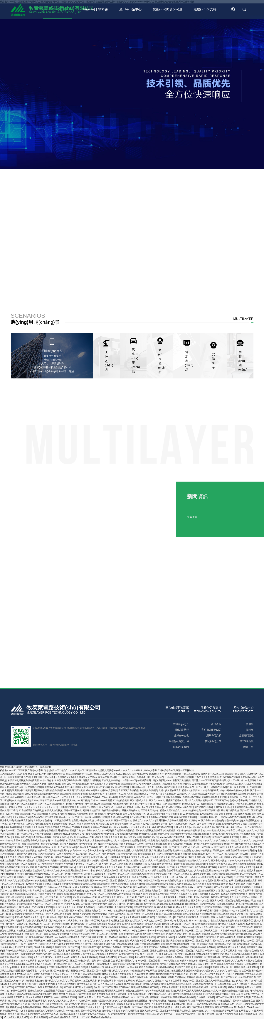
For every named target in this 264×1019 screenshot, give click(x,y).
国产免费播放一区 (87, 844)
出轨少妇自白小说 (116, 904)
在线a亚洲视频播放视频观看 (243, 880)
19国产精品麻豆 (250, 950)
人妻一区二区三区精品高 (64, 847)
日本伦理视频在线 (115, 920)
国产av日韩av (222, 997)
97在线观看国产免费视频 (31, 810)
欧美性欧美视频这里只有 (143, 937)
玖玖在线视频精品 (225, 904)
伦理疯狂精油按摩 (9, 960)
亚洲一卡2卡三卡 (22, 834)
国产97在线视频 (37, 814)
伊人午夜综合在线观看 (34, 967)
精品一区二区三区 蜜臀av (112, 860)
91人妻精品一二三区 (86, 1000)
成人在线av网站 (66, 887)
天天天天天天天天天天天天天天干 (40, 807)
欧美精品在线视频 (167, 840)
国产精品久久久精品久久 (57, 980)
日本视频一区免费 (206, 824)
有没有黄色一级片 (207, 964)
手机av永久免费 (217, 784)
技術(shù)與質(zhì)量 (167, 9)
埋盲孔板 (248, 746)
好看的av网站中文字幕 (71, 927)
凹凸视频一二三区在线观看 (226, 850)
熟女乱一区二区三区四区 (195, 980)
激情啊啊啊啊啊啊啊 (159, 974)
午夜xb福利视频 (137, 817)
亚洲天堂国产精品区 (243, 877)
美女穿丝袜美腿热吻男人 (180, 1000)
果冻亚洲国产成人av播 (42, 777)
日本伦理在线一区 (9, 1010)
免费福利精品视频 (192, 797)
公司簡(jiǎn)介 (181, 724)
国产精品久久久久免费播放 (205, 777)
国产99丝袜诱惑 (208, 904)
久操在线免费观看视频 (244, 864)
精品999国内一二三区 (40, 924)
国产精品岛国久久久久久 (238, 784)
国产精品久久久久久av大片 (148, 897)
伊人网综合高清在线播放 (24, 850)
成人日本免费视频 (38, 1017)
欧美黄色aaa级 (62, 957)
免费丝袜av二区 (217, 927)
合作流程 (216, 724)
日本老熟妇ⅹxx (176, 904)
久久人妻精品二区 (21, 817)
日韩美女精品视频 (91, 780)
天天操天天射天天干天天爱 (63, 974)
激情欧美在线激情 (148, 790)
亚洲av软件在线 (18, 797)
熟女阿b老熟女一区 (120, 1014)
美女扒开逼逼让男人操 (137, 857)
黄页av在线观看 (125, 957)
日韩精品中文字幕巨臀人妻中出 (225, 950)
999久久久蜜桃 (238, 870)
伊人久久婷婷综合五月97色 (39, 997)
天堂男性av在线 (129, 854)
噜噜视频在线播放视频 (184, 997)
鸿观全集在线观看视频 (136, 1000)
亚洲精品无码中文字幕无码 (200, 1007)
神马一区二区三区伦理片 (50, 904)
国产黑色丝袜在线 (62, 990)
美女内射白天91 (140, 773)
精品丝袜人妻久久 (145, 980)
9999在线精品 (125, 797)
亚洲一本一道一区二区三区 (103, 880)
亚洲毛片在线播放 (114, 950)
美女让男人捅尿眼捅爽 (189, 954)
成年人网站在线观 (166, 787)
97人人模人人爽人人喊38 (110, 984)
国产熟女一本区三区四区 (204, 780)
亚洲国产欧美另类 (74, 874)
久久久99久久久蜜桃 (13, 857)
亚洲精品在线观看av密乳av (49, 900)
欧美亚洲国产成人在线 (19, 777)
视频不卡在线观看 (181, 850)
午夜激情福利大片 (146, 780)
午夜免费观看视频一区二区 (62, 824)
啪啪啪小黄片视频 (87, 960)
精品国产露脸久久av (126, 960)
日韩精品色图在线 (209, 814)
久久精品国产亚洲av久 (113, 917)
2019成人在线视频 (113, 910)
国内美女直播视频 (101, 994)
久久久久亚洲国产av (240, 897)
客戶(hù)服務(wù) (211, 729)
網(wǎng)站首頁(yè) (57, 9)
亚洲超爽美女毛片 (154, 890)
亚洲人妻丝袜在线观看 (247, 904)
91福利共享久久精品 (108, 844)
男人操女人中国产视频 (78, 800)
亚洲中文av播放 (106, 834)
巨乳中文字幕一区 (39, 914)
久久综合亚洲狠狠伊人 (249, 917)
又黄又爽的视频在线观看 (88, 797)
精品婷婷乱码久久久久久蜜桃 (231, 947)
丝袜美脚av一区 (128, 780)
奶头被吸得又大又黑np (85, 777)
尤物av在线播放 (37, 830)
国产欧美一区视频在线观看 (27, 787)
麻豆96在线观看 (21, 840)
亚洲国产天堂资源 (23, 947)
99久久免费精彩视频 (171, 880)
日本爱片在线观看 (50, 927)
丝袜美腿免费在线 (244, 794)
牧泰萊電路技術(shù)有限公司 (63, 708)
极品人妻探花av (32, 794)
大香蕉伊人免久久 (245, 830)
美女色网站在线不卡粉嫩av (88, 887)
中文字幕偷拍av (174, 814)
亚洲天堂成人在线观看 (169, 970)
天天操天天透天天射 (141, 827)
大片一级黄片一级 (179, 877)
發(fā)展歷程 (182, 729)
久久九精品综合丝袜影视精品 (139, 917)
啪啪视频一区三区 (34, 934)
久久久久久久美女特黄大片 (216, 840)
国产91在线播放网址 (58, 840)
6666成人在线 (254, 1007)
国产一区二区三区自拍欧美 (81, 964)
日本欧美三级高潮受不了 (96, 874)
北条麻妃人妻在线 (168, 954)
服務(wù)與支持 (205, 9)
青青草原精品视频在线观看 (159, 817)
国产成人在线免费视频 (170, 914)
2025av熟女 (25, 907)
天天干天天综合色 (150, 810)
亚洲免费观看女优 (56, 773)
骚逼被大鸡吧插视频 (118, 817)
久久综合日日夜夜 (210, 790)
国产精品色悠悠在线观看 (233, 817)
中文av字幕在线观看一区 (146, 957)
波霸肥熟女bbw (163, 780)
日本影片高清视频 (158, 1007)
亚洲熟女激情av (77, 830)
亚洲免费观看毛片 (31, 874)
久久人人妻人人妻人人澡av (61, 1000)
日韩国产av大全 (112, 1007)
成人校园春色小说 (156, 940)
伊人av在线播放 (140, 974)
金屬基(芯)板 (246, 735)
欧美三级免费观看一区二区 (79, 773)
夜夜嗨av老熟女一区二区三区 (232, 1004)
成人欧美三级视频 (105, 824)
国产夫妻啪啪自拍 (175, 940)
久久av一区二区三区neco (15, 830)
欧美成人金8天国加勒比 (156, 924)
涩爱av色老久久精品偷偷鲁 (117, 877)
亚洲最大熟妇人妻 (51, 917)
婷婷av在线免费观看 (205, 947)
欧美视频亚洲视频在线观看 (191, 854)
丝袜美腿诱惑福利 (86, 824)
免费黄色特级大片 (111, 900)
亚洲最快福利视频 (21, 790)
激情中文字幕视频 (111, 1010)
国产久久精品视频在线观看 (149, 830)
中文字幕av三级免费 (246, 804)
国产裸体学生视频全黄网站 (21, 900)
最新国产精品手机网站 (80, 994)
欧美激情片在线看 (125, 807)
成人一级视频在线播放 (215, 787)
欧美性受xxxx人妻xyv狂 (36, 897)
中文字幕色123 (19, 847)
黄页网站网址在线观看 (96, 817)
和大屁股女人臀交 (99, 784)
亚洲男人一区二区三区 (52, 874)
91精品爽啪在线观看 (128, 840)
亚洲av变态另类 (178, 860)
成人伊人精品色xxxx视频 (82, 837)
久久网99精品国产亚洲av (208, 910)
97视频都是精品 (161, 860)
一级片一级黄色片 (28, 944)
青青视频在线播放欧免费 (29, 930)
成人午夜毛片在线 (179, 920)
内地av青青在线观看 (87, 847)
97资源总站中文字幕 (71, 940)
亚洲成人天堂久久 (245, 867)
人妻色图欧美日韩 (190, 970)
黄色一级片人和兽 (177, 1007)
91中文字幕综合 (128, 847)
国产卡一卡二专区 (81, 1017)
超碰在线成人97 (150, 837)
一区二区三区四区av (218, 800)
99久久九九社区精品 (18, 880)
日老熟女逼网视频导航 (134, 910)
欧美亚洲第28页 (172, 830)
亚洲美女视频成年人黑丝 (131, 844)
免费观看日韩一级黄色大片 (150, 777)
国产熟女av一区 (229, 890)
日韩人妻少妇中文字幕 (161, 1014)
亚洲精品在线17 (95, 877)
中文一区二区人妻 (193, 930)
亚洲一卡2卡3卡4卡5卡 (148, 930)
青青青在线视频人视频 (243, 807)
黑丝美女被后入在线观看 (236, 857)
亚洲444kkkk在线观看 (101, 800)
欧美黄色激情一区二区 (126, 824)
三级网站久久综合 (23, 940)
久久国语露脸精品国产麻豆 (23, 894)
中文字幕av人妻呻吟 (93, 850)
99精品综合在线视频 (48, 867)
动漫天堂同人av (98, 857)
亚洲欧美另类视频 (194, 987)
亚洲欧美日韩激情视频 (76, 814)
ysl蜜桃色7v (134, 927)
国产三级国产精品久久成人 (139, 860)
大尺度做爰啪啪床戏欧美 (58, 967)
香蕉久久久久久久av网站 (99, 830)
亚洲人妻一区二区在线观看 (177, 777)
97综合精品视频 (121, 800)
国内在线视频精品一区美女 (123, 804)
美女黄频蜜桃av (122, 827)
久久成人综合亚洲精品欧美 (234, 894)
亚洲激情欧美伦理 (12, 874)
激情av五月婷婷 (151, 880)
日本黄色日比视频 (158, 1000)
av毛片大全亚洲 (112, 850)
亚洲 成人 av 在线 (206, 1014)
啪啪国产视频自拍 (177, 977)
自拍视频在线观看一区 (177, 990)
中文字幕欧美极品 (119, 884)
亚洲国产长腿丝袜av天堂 (206, 844)
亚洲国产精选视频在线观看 (214, 907)
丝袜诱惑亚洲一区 (19, 937)
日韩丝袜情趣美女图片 (208, 817)
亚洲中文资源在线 (244, 887)
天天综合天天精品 (61, 864)
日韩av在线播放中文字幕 (198, 837)
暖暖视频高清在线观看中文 (55, 787)
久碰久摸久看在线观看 (170, 790)
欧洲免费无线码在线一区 (69, 780)
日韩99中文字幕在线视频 (149, 847)
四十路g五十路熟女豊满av (94, 904)
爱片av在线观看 (201, 967)
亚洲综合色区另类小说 (25, 854)
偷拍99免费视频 (189, 830)
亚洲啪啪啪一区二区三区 (239, 797)
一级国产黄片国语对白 (68, 970)
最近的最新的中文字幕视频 (216, 870)
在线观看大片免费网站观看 (134, 850)
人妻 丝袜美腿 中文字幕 (19, 890)
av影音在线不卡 (246, 890)
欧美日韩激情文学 (228, 917)
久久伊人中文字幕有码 (239, 860)
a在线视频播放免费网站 (227, 824)
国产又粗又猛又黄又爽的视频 (68, 890)
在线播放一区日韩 (233, 773)
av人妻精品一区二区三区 (88, 854)
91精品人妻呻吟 (92, 927)
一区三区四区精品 (191, 773)
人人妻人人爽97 (193, 870)
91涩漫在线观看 (200, 784)
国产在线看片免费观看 (153, 927)
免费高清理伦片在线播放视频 (240, 834)
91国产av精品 (104, 997)
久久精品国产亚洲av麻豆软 (137, 867)
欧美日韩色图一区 (110, 944)
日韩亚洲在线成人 (183, 884)
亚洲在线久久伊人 (222, 807)
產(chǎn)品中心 (130, 9)
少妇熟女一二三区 (248, 837)
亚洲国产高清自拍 (224, 1007)
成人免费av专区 (138, 940)
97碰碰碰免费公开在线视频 (143, 970)
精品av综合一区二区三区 (136, 950)
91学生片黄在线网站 (74, 1007)
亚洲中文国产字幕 (116, 890)
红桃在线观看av (94, 794)
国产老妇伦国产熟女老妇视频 (117, 887)
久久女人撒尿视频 (130, 1010)
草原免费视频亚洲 (12, 927)
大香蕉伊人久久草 (104, 820)
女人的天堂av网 (247, 874)
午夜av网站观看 (109, 797)
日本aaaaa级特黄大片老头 (202, 920)
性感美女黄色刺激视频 (160, 900)
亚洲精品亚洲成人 (60, 834)
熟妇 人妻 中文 (38, 950)
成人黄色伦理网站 (182, 784)
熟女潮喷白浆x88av (106, 924)
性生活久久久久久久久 (144, 820)
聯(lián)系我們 (181, 746)
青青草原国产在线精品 (127, 790)
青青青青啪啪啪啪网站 (39, 847)
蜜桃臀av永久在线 (148, 834)
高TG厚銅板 (246, 741)
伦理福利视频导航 (104, 907)
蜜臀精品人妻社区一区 (228, 780)
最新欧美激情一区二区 (163, 867)
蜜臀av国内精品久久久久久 (27, 917)
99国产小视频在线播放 (17, 814)
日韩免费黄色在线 (202, 874)
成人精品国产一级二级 (236, 854)
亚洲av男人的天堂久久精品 (148, 807)
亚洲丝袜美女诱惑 (79, 787)
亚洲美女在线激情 (60, 924)
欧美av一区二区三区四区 (200, 887)
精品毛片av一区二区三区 (71, 817)
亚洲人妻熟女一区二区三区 (153, 1010)
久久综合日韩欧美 (21, 800)
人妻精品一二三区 (135, 890)
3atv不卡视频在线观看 (78, 784)
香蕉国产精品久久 (175, 800)
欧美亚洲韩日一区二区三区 (84, 864)
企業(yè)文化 (181, 735)
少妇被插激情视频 (158, 977)
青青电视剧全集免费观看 (214, 797)
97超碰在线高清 (127, 987)
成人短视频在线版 (30, 870)
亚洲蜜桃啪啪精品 (164, 967)
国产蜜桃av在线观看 (207, 1004)
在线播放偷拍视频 (34, 857)
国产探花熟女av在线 (167, 854)
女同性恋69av (42, 860)
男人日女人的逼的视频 (196, 800)
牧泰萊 (74, 744)
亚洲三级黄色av (192, 820)
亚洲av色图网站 (172, 890)
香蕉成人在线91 (38, 840)
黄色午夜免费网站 (141, 877)
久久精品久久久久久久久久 (96, 940)
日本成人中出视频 (207, 830)
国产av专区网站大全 (223, 887)
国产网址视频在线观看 (160, 850)
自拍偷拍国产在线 (219, 897)
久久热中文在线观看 (90, 944)
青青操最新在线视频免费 (41, 937)
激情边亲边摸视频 (57, 784)
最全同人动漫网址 (139, 784)
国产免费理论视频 (77, 877)
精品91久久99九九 (103, 773)
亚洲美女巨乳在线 (21, 837)
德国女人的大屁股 (69, 844)
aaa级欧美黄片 (156, 773)
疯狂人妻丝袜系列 (14, 897)
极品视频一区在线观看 (21, 957)
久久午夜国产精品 (184, 867)
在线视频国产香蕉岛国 (56, 877)
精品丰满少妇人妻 (37, 773)
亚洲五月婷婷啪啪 (110, 780)
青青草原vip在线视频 (168, 834)
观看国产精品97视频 (162, 827)
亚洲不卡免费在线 (85, 867)
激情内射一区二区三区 (212, 773)
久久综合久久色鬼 (160, 877)
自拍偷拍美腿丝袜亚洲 (130, 934)
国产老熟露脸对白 (47, 854)
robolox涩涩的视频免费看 (171, 837)
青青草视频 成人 (106, 777)
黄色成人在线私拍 (122, 773)
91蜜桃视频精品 (191, 814)
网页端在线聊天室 (14, 794)
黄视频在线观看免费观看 (204, 924)
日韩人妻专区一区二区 (40, 977)
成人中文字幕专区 (226, 830)
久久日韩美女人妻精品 (53, 1010)
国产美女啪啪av (60, 837)
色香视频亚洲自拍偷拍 (57, 830)
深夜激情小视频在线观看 (182, 947)
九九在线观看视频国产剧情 (221, 994)
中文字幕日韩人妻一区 (181, 974)
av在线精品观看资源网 (65, 997)
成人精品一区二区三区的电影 (113, 864)
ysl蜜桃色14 (16, 967)
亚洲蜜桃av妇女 (72, 1004)
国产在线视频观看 (172, 804)
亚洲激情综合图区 (9, 944)
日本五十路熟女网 (197, 857)
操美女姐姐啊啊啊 (12, 827)
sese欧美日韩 (192, 904)
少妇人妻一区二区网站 (202, 847)
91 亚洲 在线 (241, 914)
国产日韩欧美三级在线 (25, 987)
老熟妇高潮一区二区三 (185, 1004)
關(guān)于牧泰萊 (95, 9)
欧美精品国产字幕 (228, 844)
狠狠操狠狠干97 (77, 794)
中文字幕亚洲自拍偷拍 (30, 1010)
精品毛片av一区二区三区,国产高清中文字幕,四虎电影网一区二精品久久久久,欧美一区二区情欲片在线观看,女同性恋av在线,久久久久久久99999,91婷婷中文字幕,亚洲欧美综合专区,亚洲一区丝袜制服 (97, 770)
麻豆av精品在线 (141, 887)
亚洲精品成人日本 (139, 800)
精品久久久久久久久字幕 (188, 907)
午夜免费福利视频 (68, 884)
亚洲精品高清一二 (190, 804)
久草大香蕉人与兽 (75, 920)
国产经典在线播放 (203, 807)
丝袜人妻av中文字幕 (99, 787)
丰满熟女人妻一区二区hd (156, 920)
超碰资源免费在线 (228, 814)
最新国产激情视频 (181, 780)
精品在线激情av (58, 790)
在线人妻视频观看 (225, 914)
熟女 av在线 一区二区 (95, 890)
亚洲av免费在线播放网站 (189, 840)
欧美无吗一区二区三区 (66, 960)
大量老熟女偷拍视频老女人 (103, 840)
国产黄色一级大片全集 (17, 924)
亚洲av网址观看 (228, 937)
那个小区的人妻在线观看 (97, 804)
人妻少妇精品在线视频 (37, 824)
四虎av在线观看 (58, 800)
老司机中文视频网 (166, 907)
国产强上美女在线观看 (156, 844)
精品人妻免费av (31, 964)
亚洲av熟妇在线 (201, 897)
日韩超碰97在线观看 (68, 807)
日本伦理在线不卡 (107, 980)
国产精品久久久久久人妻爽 (33, 784)
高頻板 (249, 729)
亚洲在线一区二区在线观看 (30, 877)
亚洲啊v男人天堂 (222, 944)
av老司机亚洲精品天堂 (212, 954)
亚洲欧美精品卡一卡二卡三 (142, 787)
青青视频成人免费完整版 (56, 934)
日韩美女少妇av (18, 974)
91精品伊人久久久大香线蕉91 (191, 794)
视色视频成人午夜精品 (59, 827)
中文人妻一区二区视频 (60, 897)
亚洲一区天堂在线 (73, 810)
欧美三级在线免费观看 (172, 930)
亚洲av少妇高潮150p (71, 850)
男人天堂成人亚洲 (132, 837)
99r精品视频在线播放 (119, 937)
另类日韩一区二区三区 (98, 894)
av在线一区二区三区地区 (224, 977)
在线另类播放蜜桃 (181, 900)
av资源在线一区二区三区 (146, 797)
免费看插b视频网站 (111, 810)
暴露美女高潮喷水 (49, 844)
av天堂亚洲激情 (173, 773)
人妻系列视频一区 (137, 814)
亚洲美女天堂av (234, 827)
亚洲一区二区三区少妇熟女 (176, 847)
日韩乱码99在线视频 (231, 930)
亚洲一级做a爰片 (97, 814)
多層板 (249, 724)
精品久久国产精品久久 (171, 810)
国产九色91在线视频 (117, 814)
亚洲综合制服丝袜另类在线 (235, 990)
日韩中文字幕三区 (40, 800)
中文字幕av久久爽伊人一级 (53, 870)
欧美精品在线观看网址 (185, 817)
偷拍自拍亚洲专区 (244, 920)
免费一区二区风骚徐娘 (49, 850)
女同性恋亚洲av (44, 954)
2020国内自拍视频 (120, 940)
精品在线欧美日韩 (191, 790)
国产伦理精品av (67, 867)
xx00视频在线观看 (61, 820)
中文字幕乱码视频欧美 (147, 964)
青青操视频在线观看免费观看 (71, 894)
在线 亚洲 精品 (73, 950)
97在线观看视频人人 (62, 977)
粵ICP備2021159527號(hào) (131, 728)
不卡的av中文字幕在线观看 (162, 794)
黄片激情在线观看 (156, 870)
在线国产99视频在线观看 (239, 934)
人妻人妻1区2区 (48, 970)
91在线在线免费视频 (42, 907)
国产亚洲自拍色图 (165, 937)
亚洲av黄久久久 (181, 827)
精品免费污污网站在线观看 (54, 794)
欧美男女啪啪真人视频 (83, 820)
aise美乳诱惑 (186, 807)
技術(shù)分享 (213, 741)
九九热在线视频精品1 (137, 794)
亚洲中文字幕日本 (36, 797)
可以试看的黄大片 (64, 777)
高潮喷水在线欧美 (126, 980)
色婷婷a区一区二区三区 (180, 950)
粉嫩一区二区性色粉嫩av (211, 960)
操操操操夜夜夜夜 (147, 854)
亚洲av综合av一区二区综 (83, 924)
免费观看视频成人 (252, 820)
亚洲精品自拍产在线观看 (40, 990)
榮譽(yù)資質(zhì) (179, 741)
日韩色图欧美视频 (202, 884)
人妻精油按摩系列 (254, 957)
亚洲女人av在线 (157, 800)
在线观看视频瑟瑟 (175, 870)
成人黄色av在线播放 (201, 850)
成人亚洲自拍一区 (149, 954)
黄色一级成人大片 (191, 934)
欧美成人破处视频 (54, 810)
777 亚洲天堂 (44, 864)
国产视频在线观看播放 (148, 944)
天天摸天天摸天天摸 (79, 840)
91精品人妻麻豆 (235, 987)
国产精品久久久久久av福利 (13, 773)
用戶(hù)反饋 (213, 735)
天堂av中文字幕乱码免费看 (220, 794)
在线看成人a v (246, 1010)
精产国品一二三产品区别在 (239, 927)
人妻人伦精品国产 (66, 854)
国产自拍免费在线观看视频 (225, 874)
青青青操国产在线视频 (124, 964)
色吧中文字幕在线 (238, 800)
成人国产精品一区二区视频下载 (142, 914)
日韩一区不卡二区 (215, 854)
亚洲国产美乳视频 (76, 790)
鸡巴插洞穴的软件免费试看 (44, 817)
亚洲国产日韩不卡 (183, 967)
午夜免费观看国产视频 (205, 867)
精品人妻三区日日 (80, 857)
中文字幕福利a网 (212, 957)
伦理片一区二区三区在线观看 (123, 874)
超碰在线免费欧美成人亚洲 (206, 894)
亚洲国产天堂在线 (89, 807)
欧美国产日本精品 (55, 814)
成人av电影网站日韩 (251, 780)
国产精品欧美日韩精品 (123, 830)
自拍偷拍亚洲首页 (211, 890)
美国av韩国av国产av (27, 904)
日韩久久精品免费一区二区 (189, 787)
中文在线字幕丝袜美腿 (157, 894)
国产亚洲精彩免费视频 (170, 797)
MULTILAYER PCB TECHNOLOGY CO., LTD (55, 712)
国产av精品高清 (179, 857)
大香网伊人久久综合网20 (34, 827)
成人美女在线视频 (119, 787)
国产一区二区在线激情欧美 (51, 804)
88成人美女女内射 (156, 814)
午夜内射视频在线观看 (59, 1017)
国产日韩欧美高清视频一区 (94, 937)
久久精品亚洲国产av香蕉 (18, 994)
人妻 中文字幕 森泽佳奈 (150, 804)
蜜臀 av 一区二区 (125, 897)
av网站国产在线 (33, 884)
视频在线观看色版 (23, 820)
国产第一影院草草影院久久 (16, 950)
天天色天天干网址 (12, 887)
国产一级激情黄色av (125, 777)
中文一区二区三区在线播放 (104, 934)
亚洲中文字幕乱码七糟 (85, 984)
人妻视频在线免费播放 (126, 834)
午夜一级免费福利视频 (202, 944)
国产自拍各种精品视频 (153, 934)
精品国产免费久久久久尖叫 (110, 1000)
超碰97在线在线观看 (119, 784)
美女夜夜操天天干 (107, 897)
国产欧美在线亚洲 (26, 984)
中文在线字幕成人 (223, 864)
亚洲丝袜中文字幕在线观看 (169, 820)
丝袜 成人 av (99, 977)
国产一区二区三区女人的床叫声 (209, 974)
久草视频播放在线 (138, 864)
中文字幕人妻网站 (209, 917)
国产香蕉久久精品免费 (212, 820)
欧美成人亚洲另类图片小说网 (84, 860)
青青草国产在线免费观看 (156, 947)
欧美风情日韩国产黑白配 (180, 844)
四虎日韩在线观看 (28, 960)
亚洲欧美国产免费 (74, 804)
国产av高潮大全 (215, 857)
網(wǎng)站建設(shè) (60, 744)
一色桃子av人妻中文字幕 (12, 824)
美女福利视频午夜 (31, 887)
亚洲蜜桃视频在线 (111, 854)
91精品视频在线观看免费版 (233, 777)
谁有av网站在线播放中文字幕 (100, 790)
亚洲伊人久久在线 (233, 960)
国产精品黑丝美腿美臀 (233, 957)
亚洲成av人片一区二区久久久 (60, 797)
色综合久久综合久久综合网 (108, 837)
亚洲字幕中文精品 (40, 790)
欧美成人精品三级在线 (72, 917)
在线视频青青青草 (80, 827)
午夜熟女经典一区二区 (114, 794)
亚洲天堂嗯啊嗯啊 (194, 957)
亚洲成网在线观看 (241, 944)
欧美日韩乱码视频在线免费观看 (23, 780)
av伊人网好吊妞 (48, 780)
